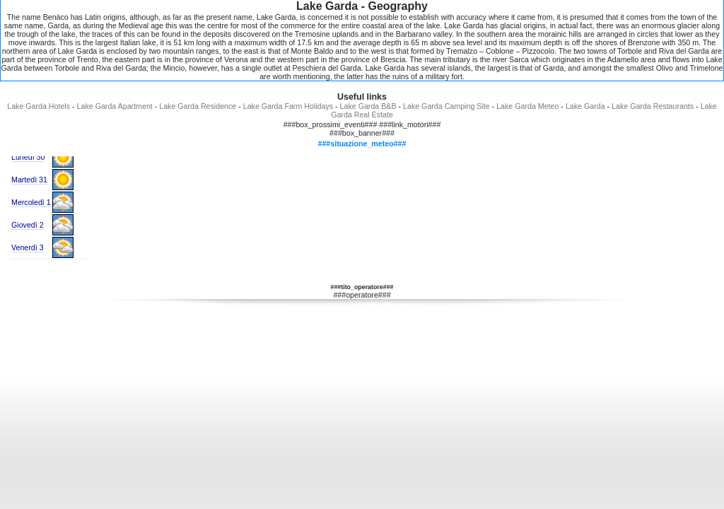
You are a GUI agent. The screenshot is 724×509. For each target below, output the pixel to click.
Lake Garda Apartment (115, 106)
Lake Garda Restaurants (653, 106)
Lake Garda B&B (368, 106)
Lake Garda (585, 106)
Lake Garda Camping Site (446, 106)
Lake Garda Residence (197, 106)
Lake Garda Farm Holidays (288, 106)
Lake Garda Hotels (38, 106)
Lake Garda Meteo (527, 106)
